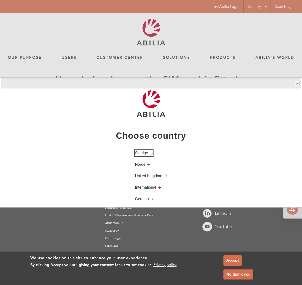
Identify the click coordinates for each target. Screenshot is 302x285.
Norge (140, 164)
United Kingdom (148, 176)
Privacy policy (165, 265)
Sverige (141, 153)
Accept (232, 260)
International (145, 187)
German (142, 199)
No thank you (238, 274)
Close (297, 84)
